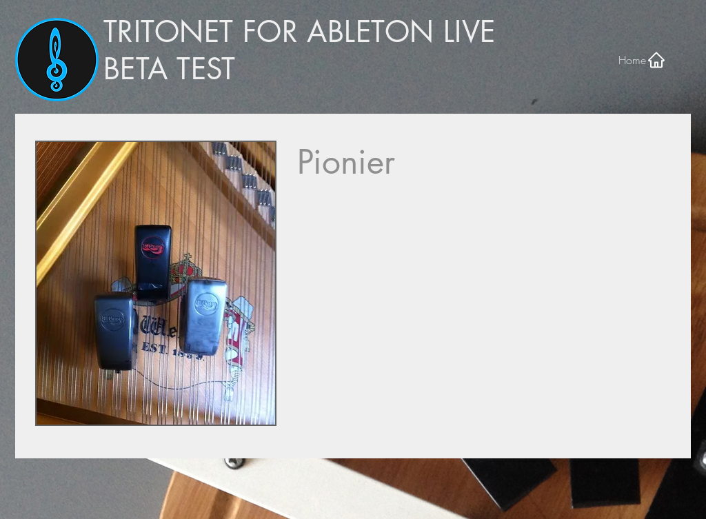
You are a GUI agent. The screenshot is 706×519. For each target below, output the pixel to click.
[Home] (642, 59)
